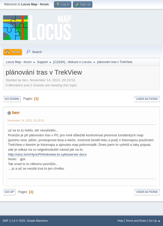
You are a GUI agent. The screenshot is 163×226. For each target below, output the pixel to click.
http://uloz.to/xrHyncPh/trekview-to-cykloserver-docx (47, 154)
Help (120, 220)
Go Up (9, 191)
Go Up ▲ (154, 220)
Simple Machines (37, 220)
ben (15, 112)
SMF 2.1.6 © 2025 (14, 220)
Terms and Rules (136, 220)
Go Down (12, 98)
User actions (147, 98)
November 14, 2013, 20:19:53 (25, 120)
